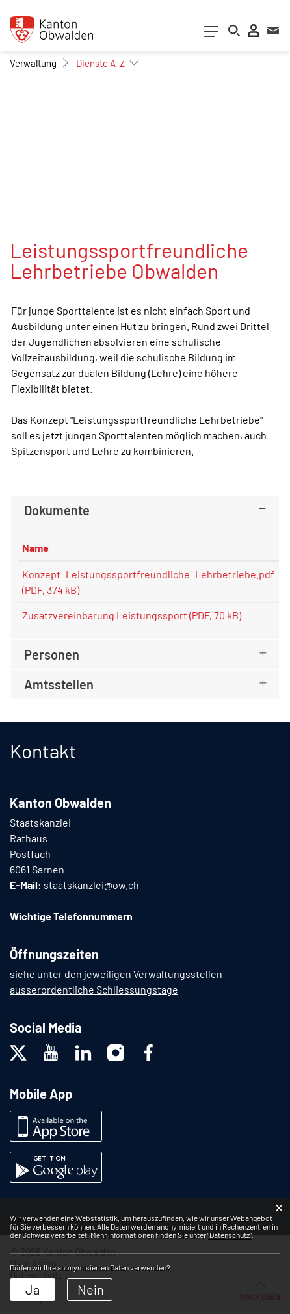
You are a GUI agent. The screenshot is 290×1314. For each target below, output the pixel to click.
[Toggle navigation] (211, 34)
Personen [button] (51, 654)
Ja (32, 1289)
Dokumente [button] (57, 510)
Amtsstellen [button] (59, 684)
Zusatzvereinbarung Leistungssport (104, 615)
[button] (33, 63)
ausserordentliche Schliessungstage (94, 989)
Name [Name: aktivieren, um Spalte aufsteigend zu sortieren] (35, 547)
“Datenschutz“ (229, 1234)
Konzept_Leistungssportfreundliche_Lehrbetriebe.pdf (148, 574)
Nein (90, 1289)
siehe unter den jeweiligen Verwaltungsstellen (116, 974)
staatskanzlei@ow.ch (91, 885)
